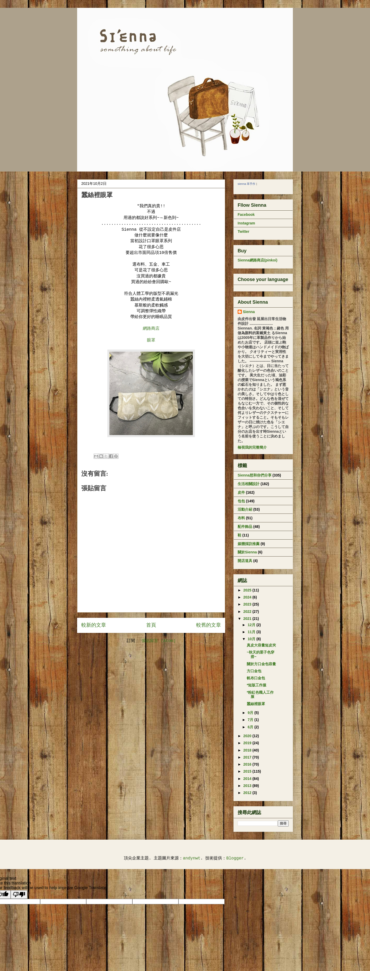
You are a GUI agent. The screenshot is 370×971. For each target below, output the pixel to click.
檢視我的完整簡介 (252, 447)
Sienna (249, 312)
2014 (247, 779)
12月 (252, 625)
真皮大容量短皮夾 (261, 645)
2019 (247, 743)
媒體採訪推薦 (249, 544)
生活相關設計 (249, 484)
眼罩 (151, 340)
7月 (251, 720)
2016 (247, 764)
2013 (247, 786)
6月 (251, 727)
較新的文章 (93, 625)
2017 (247, 757)
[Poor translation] (19, 894)
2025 (247, 590)
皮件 (241, 492)
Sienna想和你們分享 (255, 475)
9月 (251, 713)
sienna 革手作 (246, 183)
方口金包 (254, 671)
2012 (247, 793)
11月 (252, 632)
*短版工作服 (256, 685)
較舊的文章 (208, 625)
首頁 (151, 625)
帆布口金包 (256, 678)
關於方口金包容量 (261, 664)
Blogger (235, 858)
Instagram (246, 223)
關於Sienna (247, 552)
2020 (247, 736)
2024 (247, 597)
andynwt (191, 858)
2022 (247, 611)
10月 (252, 639)
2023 (247, 604)
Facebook (246, 214)
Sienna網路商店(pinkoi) (257, 260)
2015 (247, 771)
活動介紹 (245, 509)
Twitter (243, 231)
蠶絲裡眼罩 (256, 704)
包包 (241, 501)
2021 (247, 618)
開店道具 (245, 561)
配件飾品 (245, 526)
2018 (247, 750)
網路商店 (151, 328)
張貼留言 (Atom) (158, 641)
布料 (241, 518)
